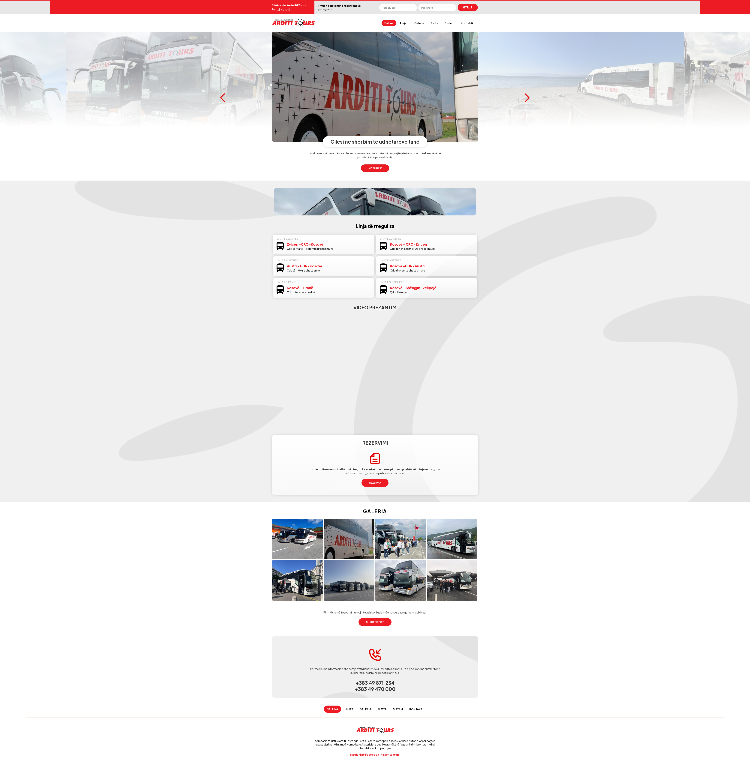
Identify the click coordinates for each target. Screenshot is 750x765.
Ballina (389, 23)
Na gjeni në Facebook (364, 754)
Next (527, 97)
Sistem (449, 23)
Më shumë (169, 168)
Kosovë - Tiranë (300, 288)
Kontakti (467, 23)
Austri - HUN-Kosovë (304, 266)
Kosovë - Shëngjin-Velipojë (413, 288)
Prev (222, 97)
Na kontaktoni (390, 754)
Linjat (404, 23)
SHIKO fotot (375, 621)
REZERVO (375, 482)
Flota (434, 23)
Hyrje (467, 7)
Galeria (419, 23)
